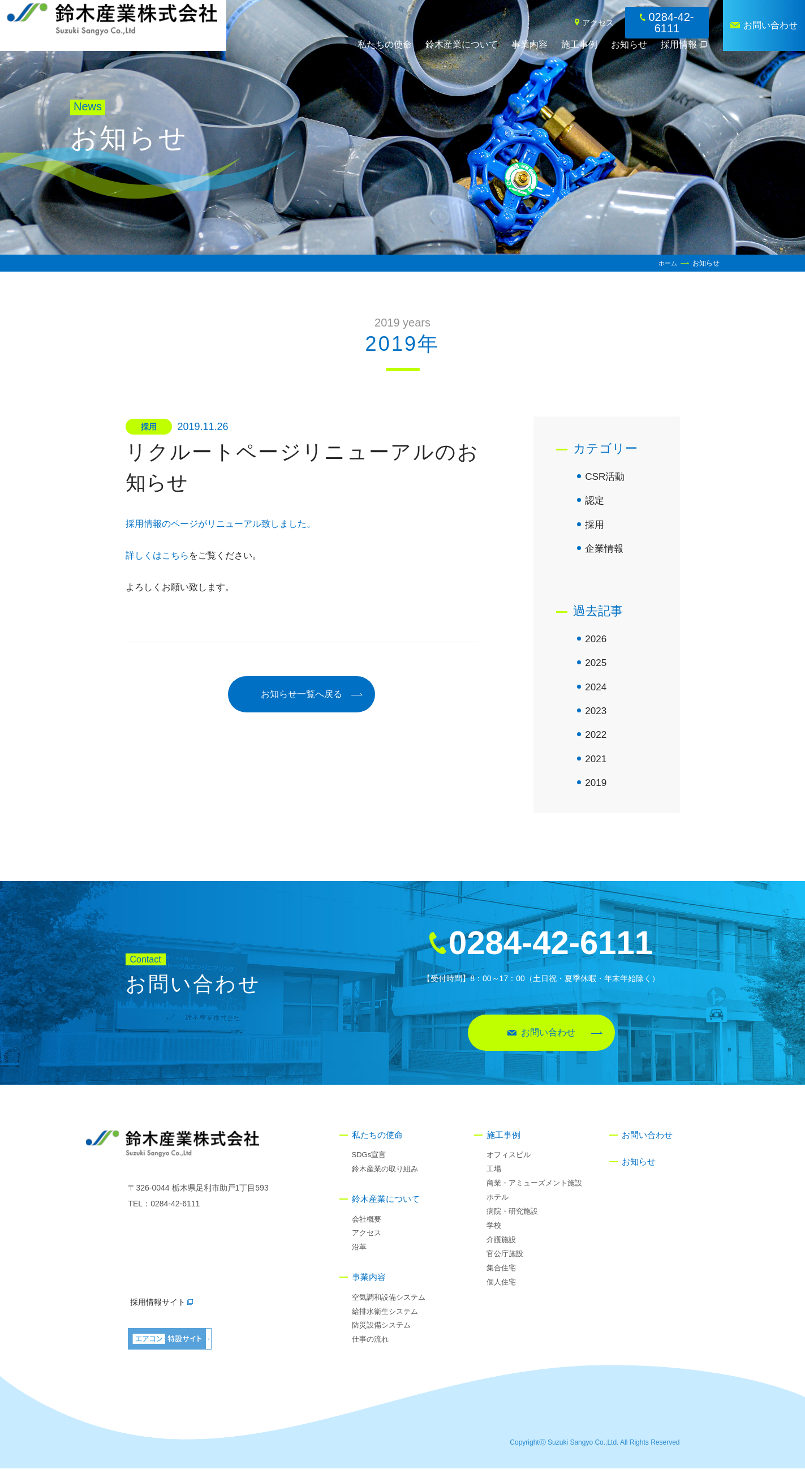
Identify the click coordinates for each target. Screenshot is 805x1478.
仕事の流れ (370, 1348)
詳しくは (144, 555)
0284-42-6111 (671, 23)
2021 (596, 766)
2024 (596, 692)
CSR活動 (606, 477)
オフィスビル (509, 1164)
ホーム (667, 263)
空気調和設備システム (388, 1306)
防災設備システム (381, 1334)
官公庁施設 (505, 1262)
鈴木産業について (461, 44)
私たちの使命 (385, 44)
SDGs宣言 (369, 1164)
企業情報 (605, 551)
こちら (175, 555)
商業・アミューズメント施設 (534, 1192)
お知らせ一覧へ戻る (301, 694)
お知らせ (629, 44)
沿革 (359, 1256)
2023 (596, 717)
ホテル (498, 1206)
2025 (596, 667)
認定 (595, 502)
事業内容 (529, 44)
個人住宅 (501, 1291)
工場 (494, 1178)
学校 (494, 1235)
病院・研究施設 (512, 1221)
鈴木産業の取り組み (385, 1178)
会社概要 (366, 1228)
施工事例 (579, 44)
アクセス (598, 22)
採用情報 (679, 44)
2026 (596, 642)
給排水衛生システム (385, 1320)
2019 (596, 791)
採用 (595, 526)
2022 (596, 741)
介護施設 (501, 1249)
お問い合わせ (770, 25)
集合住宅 (501, 1277)
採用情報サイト (161, 1311)
